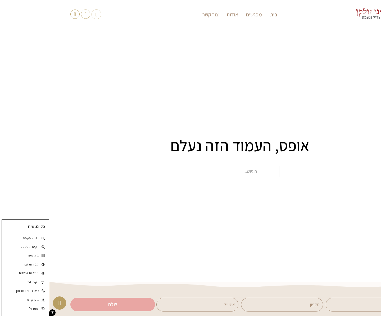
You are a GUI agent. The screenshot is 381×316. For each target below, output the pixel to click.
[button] (3, 312)
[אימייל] (148, 305)
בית (224, 14)
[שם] (317, 305)
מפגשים (205, 14)
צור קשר (161, 14)
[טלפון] (233, 305)
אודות (183, 14)
